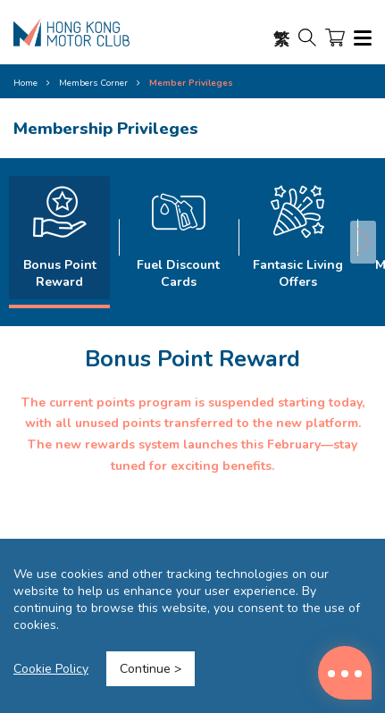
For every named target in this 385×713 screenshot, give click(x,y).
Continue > (150, 668)
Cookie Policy (50, 668)
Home (25, 83)
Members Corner (93, 83)
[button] (363, 242)
